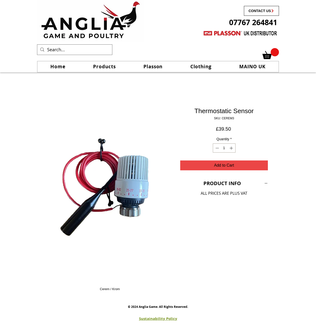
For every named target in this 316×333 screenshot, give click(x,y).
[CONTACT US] (261, 11)
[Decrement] (217, 148)
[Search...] (74, 50)
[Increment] (232, 148)
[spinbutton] (224, 148)
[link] (270, 53)
